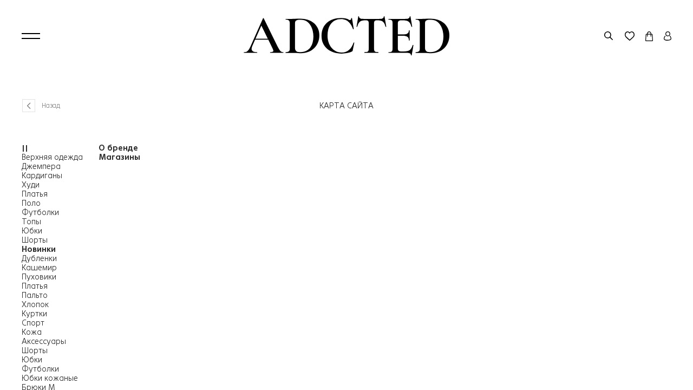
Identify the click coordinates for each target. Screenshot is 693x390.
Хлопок (35, 304)
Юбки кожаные (50, 378)
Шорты (35, 240)
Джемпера (41, 166)
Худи (31, 184)
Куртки (34, 313)
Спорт (33, 322)
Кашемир (39, 267)
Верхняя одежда (52, 157)
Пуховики (39, 276)
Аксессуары (44, 341)
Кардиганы (42, 175)
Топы (31, 221)
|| (25, 148)
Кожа (32, 332)
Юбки (32, 230)
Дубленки (39, 258)
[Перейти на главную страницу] (346, 36)
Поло (31, 203)
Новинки (39, 249)
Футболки (40, 212)
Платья (35, 194)
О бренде (118, 148)
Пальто (35, 295)
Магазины (119, 157)
